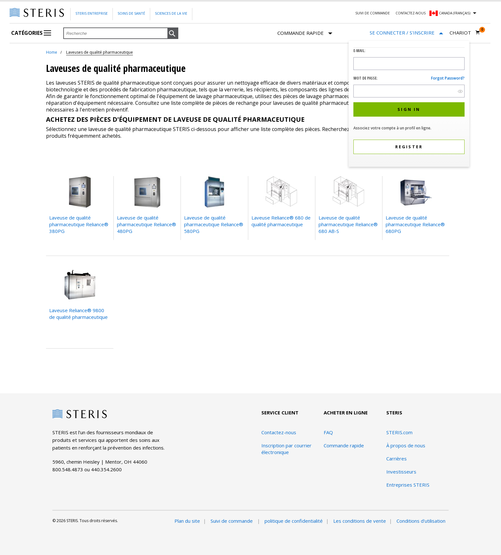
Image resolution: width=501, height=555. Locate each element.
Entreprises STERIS (407, 485)
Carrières (396, 458)
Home (51, 52)
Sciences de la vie (171, 13)
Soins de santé (131, 13)
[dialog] (409, 104)
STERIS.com (399, 432)
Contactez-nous (411, 13)
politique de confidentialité (294, 521)
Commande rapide (304, 33)
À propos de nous (405, 445)
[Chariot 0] (465, 32)
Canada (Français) (454, 13)
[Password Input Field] (409, 91)
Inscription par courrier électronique (286, 448)
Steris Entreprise (91, 13)
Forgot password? (448, 78)
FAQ (328, 432)
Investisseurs (401, 471)
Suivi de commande (372, 13)
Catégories (31, 32)
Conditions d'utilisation (421, 521)
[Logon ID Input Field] (409, 63)
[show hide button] (460, 91)
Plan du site (187, 521)
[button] (172, 33)
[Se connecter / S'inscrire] (406, 32)
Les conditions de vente (359, 521)
